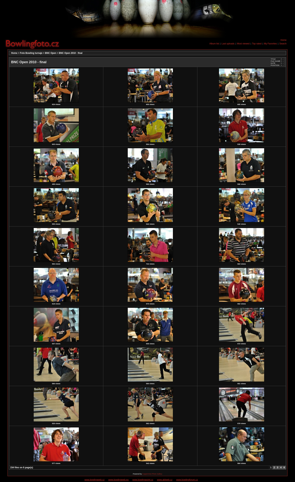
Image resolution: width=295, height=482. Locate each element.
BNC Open (50, 53)
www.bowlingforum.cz (187, 479)
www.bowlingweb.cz (94, 479)
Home (284, 40)
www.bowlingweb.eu (118, 479)
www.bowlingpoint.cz (142, 479)
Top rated (257, 43)
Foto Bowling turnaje (31, 53)
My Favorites (270, 43)
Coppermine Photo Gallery (152, 474)
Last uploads (228, 43)
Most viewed (243, 43)
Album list (214, 43)
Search (283, 43)
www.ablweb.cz (165, 479)
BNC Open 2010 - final (70, 53)
